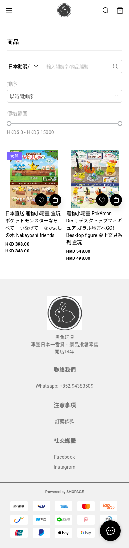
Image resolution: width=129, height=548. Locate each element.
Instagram (64, 467)
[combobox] (64, 96)
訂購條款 (64, 421)
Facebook (64, 457)
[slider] (9, 123)
